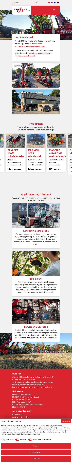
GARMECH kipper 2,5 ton (21, 399)
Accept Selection (36, 452)
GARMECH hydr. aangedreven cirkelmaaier (27, 404)
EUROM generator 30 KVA (21, 402)
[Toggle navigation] (54, 10)
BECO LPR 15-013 (18, 407)
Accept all (36, 458)
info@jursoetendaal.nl (20, 417)
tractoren (21, 46)
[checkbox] (7, 439)
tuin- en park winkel (27, 56)
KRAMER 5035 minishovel (21, 394)
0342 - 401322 (17, 414)
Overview (66, 421)
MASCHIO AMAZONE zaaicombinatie (25, 397)
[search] (25, 3)
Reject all (36, 446)
